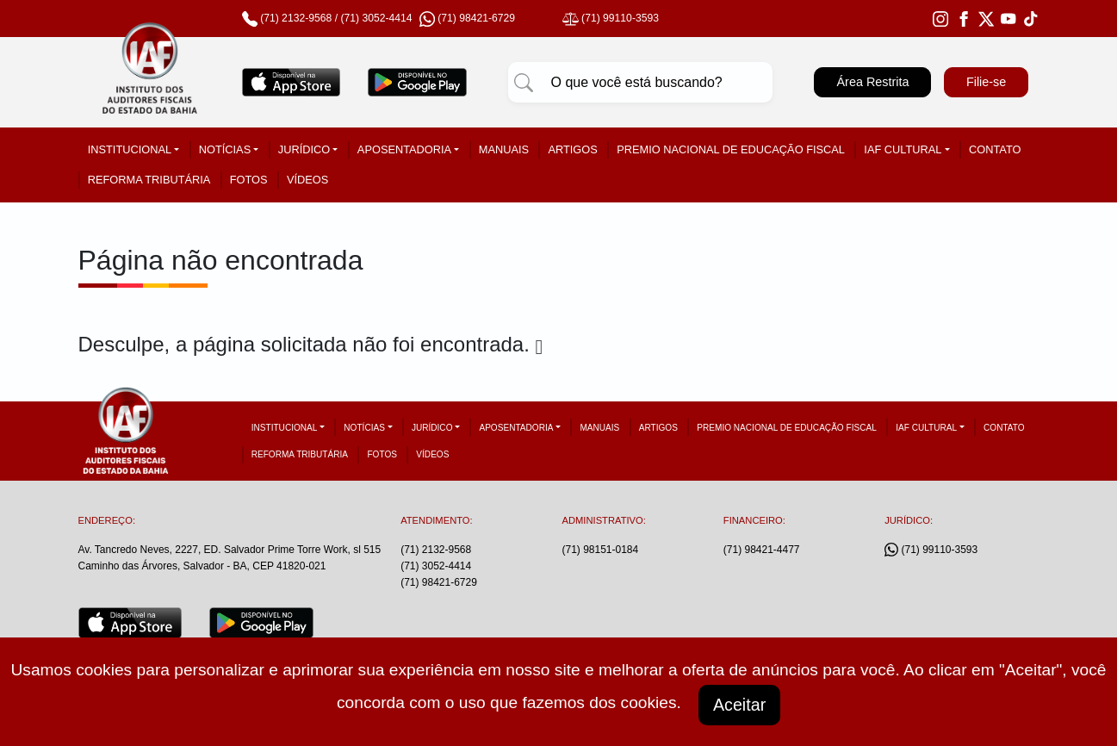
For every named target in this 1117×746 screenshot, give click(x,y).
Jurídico (304, 149)
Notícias (225, 149)
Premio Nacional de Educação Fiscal (731, 149)
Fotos (249, 179)
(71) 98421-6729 (438, 582)
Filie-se (986, 82)
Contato (995, 149)
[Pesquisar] (523, 82)
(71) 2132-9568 (296, 18)
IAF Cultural (902, 149)
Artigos (572, 149)
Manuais (504, 149)
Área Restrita (872, 82)
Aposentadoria (404, 149)
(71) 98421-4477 (761, 550)
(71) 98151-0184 (600, 550)
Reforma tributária (149, 179)
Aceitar (739, 704)
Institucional (129, 149)
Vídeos (307, 179)
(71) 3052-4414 (376, 18)
